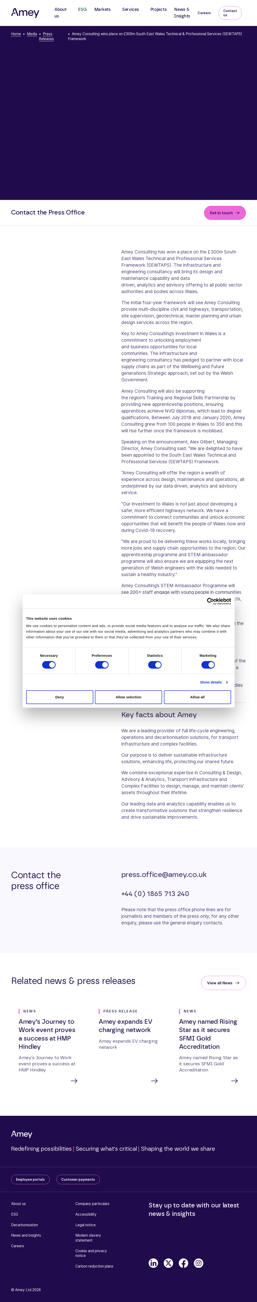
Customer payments (78, 1180)
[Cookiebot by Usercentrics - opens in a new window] (210, 601)
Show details (211, 682)
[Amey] (25, 13)
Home (16, 34)
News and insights (26, 1236)
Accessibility (86, 1215)
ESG (82, 10)
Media (32, 34)
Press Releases (46, 36)
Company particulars (92, 1204)
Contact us (230, 13)
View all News (220, 983)
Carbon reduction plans (94, 1266)
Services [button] (130, 10)
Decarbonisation (24, 1225)
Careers (204, 13)
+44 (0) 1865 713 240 (155, 893)
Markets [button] (102, 10)
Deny (59, 697)
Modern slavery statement (88, 1238)
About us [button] (60, 13)
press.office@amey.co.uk (164, 874)
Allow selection (128, 697)
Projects (158, 10)
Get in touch (221, 213)
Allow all (197, 697)
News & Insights (182, 13)
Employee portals (30, 1180)
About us (18, 1204)
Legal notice (85, 1225)
